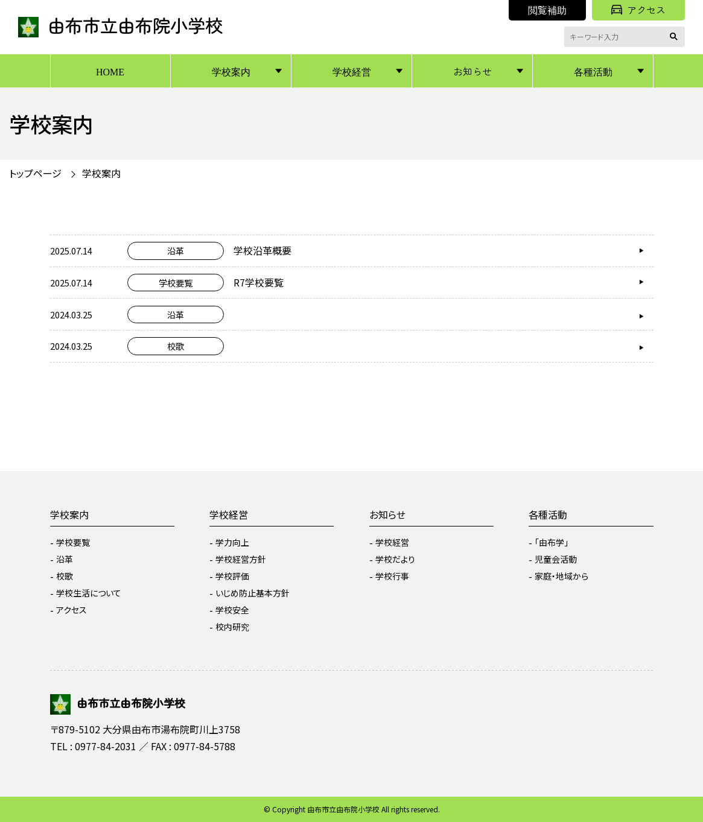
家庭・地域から (561, 576)
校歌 (64, 576)
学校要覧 (73, 542)
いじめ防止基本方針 (252, 593)
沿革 (64, 559)
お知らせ (472, 71)
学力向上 (232, 542)
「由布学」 (551, 542)
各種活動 (593, 71)
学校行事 (392, 576)
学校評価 (232, 576)
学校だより (395, 559)
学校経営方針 (240, 559)
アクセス (638, 9)
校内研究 (232, 627)
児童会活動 (556, 559)
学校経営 (351, 71)
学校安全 (232, 610)
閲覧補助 (547, 9)
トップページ (35, 173)
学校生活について (88, 593)
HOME (110, 71)
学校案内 (231, 71)
